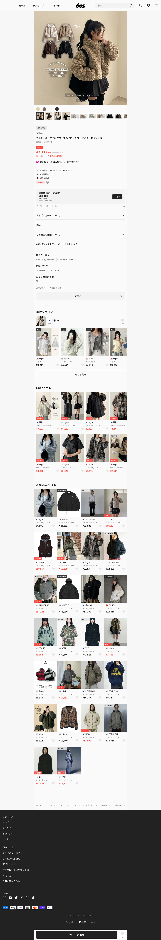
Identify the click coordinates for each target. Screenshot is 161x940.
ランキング (38, 5)
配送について (55, 288)
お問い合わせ (41, 288)
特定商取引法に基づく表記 (15, 869)
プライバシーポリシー (13, 852)
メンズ (5, 822)
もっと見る (80, 374)
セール (22, 5)
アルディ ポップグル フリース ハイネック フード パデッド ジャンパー (105, 805)
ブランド (55, 5)
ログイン (56, 170)
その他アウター (66, 259)
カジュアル (55, 270)
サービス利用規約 (11, 858)
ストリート (41, 270)
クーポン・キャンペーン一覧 (46, 206)
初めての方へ (9, 847)
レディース (7, 816)
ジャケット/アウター (45, 259)
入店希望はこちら (11, 881)
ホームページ (41, 805)
